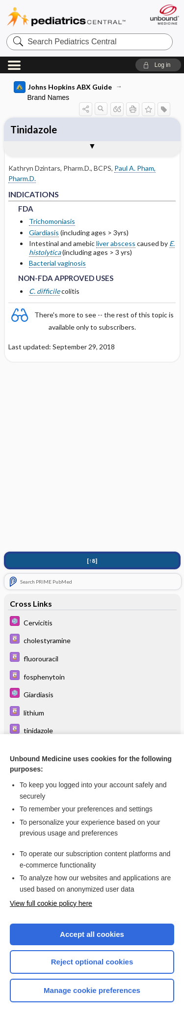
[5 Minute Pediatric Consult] (92, 622)
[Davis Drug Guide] (92, 640)
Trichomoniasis (52, 221)
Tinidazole (33, 129)
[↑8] (92, 560)
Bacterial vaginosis (57, 263)
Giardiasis (44, 232)
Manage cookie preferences (92, 990)
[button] (158, 65)
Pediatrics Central (66, 17)
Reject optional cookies (92, 962)
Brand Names (48, 97)
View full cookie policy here (51, 903)
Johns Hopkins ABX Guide (63, 87)
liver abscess (115, 243)
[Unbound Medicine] (164, 14)
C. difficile (44, 291)
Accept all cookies (92, 934)
